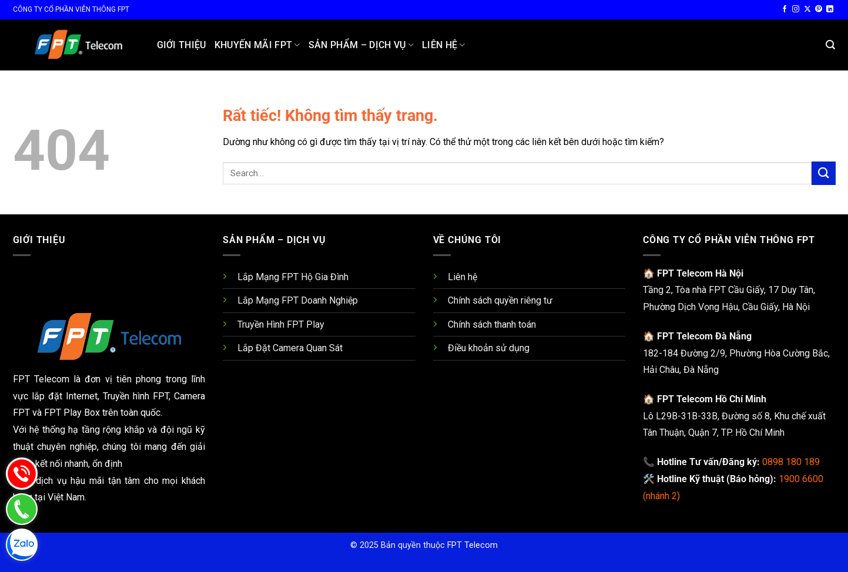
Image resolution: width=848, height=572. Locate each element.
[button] (830, 44)
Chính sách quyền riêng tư (500, 300)
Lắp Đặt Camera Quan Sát (290, 348)
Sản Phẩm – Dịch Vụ (361, 45)
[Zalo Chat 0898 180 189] (69, 544)
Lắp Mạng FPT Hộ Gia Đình (292, 276)
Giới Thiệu (181, 45)
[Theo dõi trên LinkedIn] (829, 9)
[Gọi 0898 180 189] (69, 473)
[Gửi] (823, 172)
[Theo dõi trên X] (807, 9)
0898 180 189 (791, 461)
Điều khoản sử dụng (488, 348)
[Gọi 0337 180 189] (69, 509)
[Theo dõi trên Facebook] (784, 9)
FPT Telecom (472, 545)
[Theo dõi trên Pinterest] (818, 9)
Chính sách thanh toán (492, 324)
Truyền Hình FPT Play (280, 324)
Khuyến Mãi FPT (257, 45)
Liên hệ (443, 45)
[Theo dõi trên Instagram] (795, 9)
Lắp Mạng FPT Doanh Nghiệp (297, 300)
